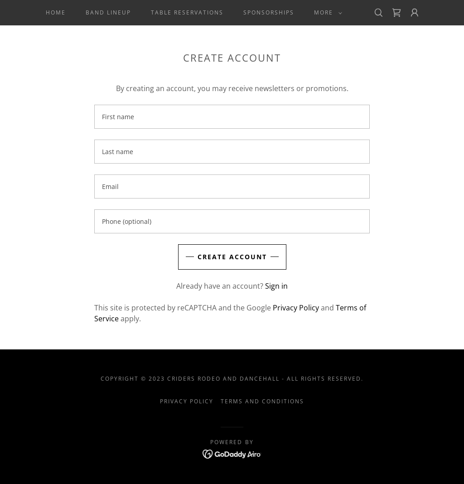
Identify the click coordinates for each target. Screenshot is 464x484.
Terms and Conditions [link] (262, 401)
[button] (326, 12)
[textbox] (232, 117)
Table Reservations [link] (187, 12)
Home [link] (56, 12)
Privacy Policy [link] (296, 308)
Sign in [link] (276, 286)
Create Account (232, 256)
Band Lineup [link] (108, 12)
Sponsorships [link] (268, 12)
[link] (396, 13)
